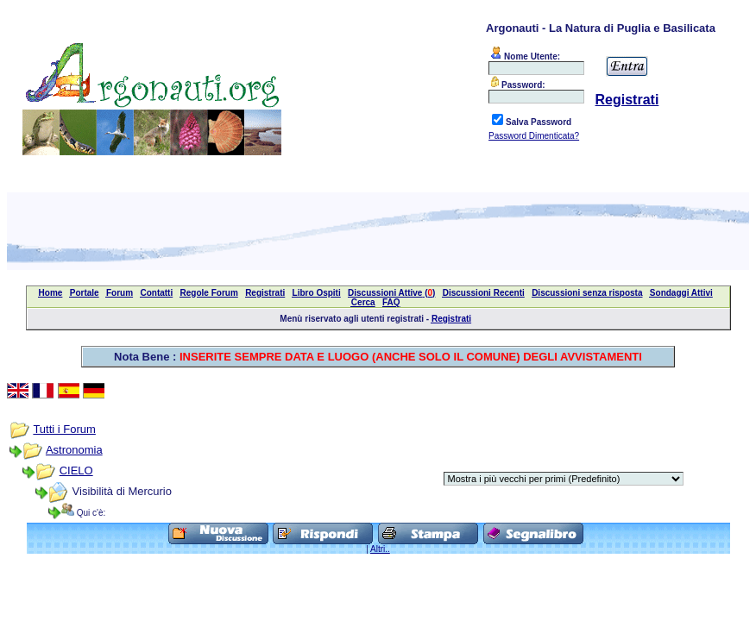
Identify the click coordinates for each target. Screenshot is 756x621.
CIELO (76, 470)
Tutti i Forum (64, 429)
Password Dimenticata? (533, 136)
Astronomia (74, 449)
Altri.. (380, 549)
